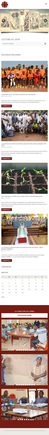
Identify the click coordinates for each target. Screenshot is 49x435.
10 (34, 350)
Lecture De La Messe (24, 44)
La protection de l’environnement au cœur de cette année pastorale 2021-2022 (24, 144)
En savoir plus (6, 106)
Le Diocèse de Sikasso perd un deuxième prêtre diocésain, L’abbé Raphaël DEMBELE (22, 248)
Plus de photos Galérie (24, 315)
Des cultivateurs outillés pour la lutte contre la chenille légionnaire (21, 196)
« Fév (2, 297)
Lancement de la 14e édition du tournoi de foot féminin (18, 94)
